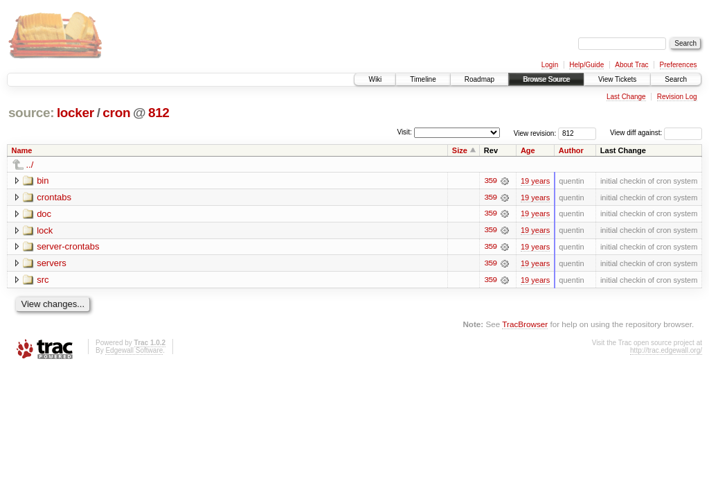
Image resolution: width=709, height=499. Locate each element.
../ (30, 164)
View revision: (535, 133)
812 (159, 112)
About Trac (631, 65)
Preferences (678, 65)
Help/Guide (586, 65)
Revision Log (677, 96)
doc (44, 214)
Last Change (626, 96)
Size (459, 150)
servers (51, 264)
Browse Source (546, 79)
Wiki (375, 79)
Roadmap (479, 79)
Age (528, 150)
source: (31, 112)
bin (42, 180)
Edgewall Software (134, 351)
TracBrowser (525, 325)
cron (116, 112)
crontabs (54, 197)
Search (676, 79)
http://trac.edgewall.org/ (666, 351)
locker (75, 112)
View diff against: (656, 133)
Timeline (423, 79)
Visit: (404, 132)
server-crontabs (68, 247)
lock (45, 230)
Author (571, 150)
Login (549, 65)
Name (22, 150)
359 (490, 180)
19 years (535, 181)
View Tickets (617, 79)
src (42, 280)
